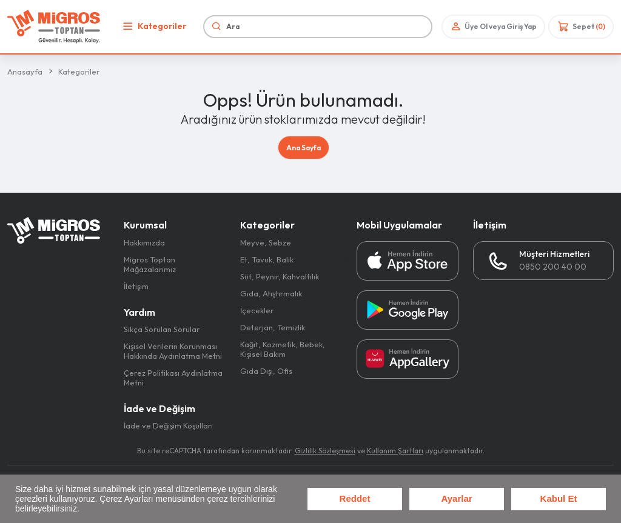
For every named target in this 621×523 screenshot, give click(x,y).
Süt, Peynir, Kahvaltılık (279, 276)
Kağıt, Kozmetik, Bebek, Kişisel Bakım (282, 349)
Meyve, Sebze (265, 242)
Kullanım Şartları (395, 450)
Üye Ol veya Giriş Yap (493, 26)
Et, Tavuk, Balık (267, 259)
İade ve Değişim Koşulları (168, 425)
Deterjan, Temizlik (272, 327)
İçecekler (257, 310)
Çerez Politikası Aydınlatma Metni (173, 377)
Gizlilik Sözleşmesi (325, 450)
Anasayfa (24, 71)
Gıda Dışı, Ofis (266, 371)
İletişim (136, 286)
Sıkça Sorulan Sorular (162, 329)
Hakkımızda (144, 242)
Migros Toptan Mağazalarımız (150, 264)
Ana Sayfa (303, 147)
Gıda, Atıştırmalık (271, 293)
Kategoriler (152, 26)
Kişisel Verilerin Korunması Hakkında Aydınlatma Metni (173, 351)
